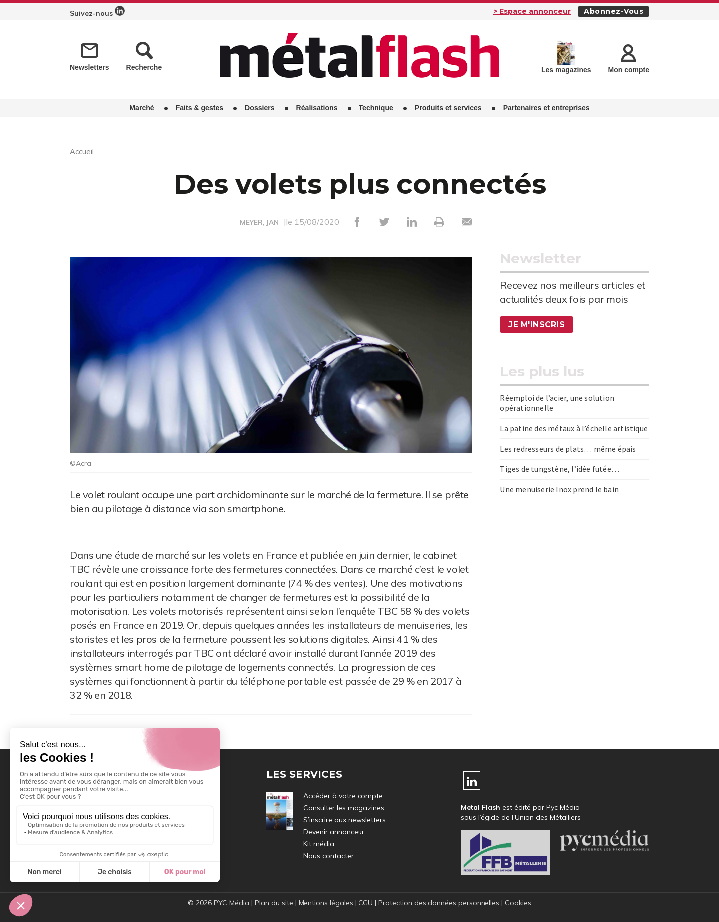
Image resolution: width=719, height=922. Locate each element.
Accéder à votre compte (343, 795)
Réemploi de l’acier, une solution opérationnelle (557, 403)
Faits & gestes (199, 107)
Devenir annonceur (333, 831)
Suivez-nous (97, 12)
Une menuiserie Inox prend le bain (559, 489)
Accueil (82, 151)
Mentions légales (325, 902)
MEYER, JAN (259, 222)
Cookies (519, 902)
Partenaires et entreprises (546, 107)
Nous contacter (328, 855)
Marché (141, 107)
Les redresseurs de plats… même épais (568, 449)
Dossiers (259, 107)
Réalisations (317, 107)
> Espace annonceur (532, 11)
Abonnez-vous (613, 11)
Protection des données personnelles (439, 902)
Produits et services (448, 107)
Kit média (318, 843)
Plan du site (273, 902)
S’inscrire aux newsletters (344, 819)
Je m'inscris (537, 324)
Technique (376, 107)
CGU (365, 902)
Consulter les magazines (343, 807)
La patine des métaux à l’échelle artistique (574, 428)
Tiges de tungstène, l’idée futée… (559, 469)
